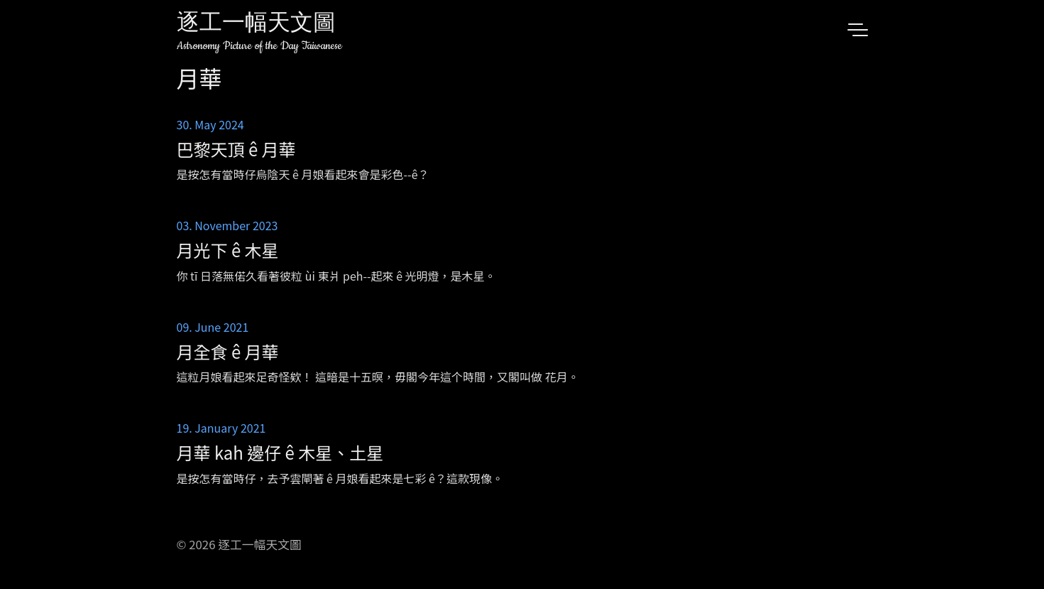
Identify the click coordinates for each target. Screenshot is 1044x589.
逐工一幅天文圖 (256, 24)
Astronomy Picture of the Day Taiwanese (259, 45)
